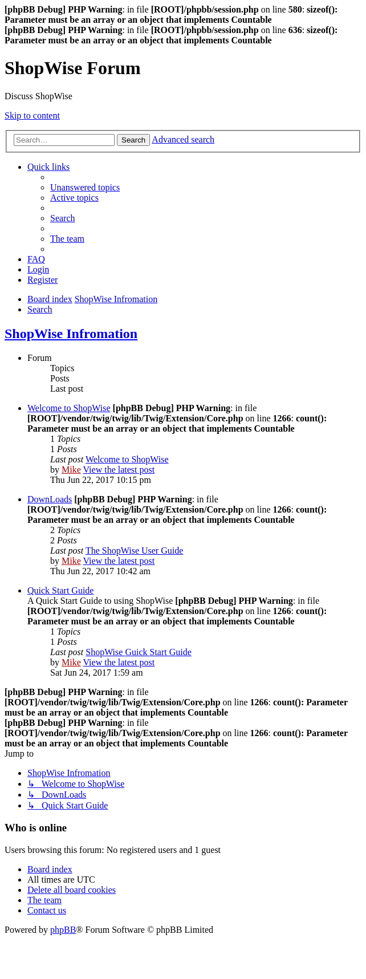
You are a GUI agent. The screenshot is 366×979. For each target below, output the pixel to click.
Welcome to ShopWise (69, 408)
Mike (71, 469)
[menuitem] (85, 187)
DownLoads (49, 499)
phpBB (63, 930)
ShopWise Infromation (71, 333)
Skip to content (32, 115)
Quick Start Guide (60, 590)
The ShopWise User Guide (134, 550)
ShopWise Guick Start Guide (139, 652)
